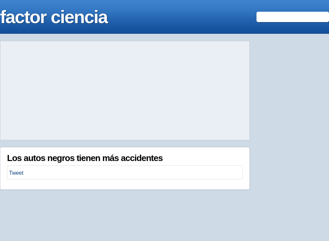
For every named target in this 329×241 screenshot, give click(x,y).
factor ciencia (53, 17)
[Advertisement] (125, 91)
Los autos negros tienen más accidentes (84, 158)
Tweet (16, 173)
